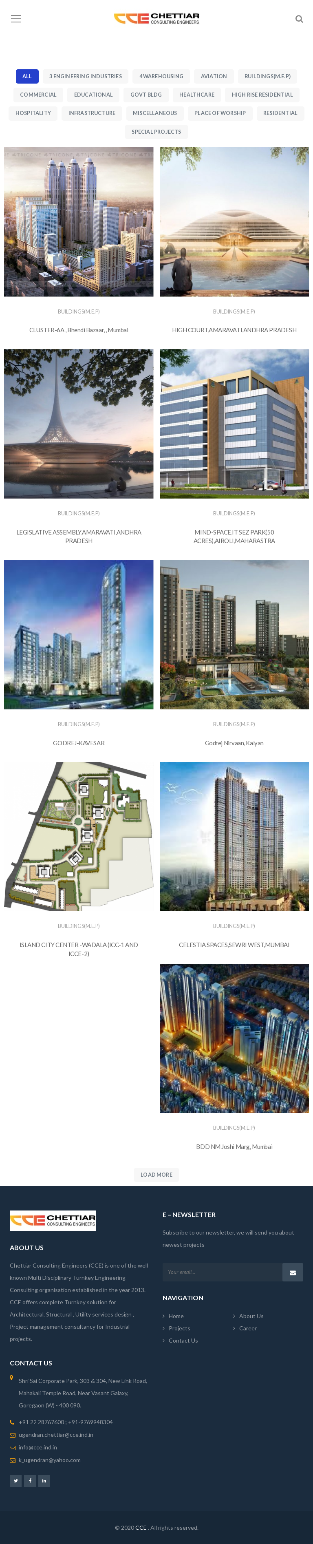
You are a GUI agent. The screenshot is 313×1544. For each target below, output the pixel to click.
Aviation (214, 76)
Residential (280, 113)
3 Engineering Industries (85, 76)
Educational (93, 95)
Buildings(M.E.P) (268, 76)
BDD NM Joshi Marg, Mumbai (234, 1146)
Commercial (38, 95)
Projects (179, 1328)
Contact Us (183, 1340)
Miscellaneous (155, 113)
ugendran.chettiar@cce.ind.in (56, 1434)
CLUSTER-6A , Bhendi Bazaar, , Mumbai (78, 330)
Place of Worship (220, 113)
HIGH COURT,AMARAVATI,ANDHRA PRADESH (234, 330)
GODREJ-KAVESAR (78, 743)
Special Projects (156, 132)
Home (176, 1315)
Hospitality (33, 113)
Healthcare (196, 95)
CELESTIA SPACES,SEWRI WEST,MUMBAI (234, 944)
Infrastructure (92, 113)
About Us (251, 1315)
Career (248, 1328)
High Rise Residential (262, 95)
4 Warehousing (161, 76)
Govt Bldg (146, 95)
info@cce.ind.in (38, 1447)
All (27, 76)
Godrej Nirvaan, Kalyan (234, 743)
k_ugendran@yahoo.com (50, 1459)
